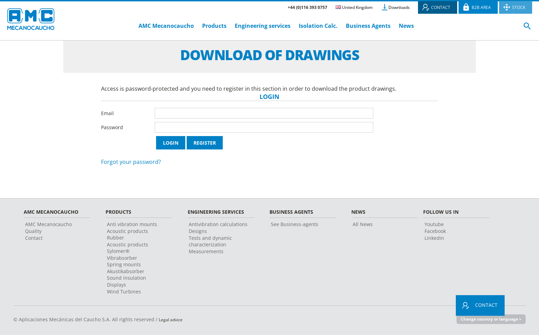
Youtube (434, 224)
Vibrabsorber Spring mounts (124, 261)
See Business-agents (294, 224)
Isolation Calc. (318, 26)
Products (214, 26)
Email (107, 113)
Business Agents (368, 26)
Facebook (435, 231)
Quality (33, 231)
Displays (116, 284)
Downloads (399, 7)
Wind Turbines (124, 291)
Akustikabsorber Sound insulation (126, 274)
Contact (34, 238)
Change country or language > (488, 319)
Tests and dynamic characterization (210, 241)
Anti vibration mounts (132, 224)
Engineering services (262, 26)
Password (112, 127)
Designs (198, 231)
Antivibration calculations (218, 224)
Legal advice (173, 319)
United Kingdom (354, 7)
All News (363, 224)
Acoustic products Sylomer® (127, 247)
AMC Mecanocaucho (166, 26)
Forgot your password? (131, 162)
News (406, 26)
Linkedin (434, 238)
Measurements (206, 251)
